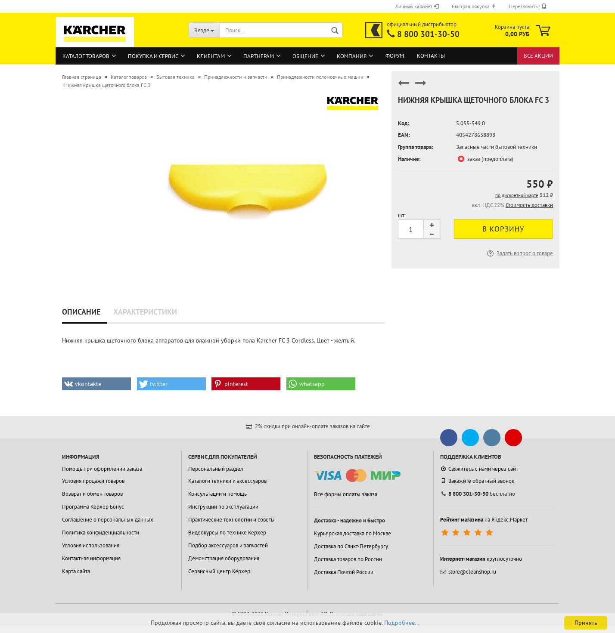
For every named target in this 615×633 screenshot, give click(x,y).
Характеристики (145, 312)
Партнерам (258, 56)
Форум (394, 55)
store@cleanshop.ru (468, 571)
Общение (305, 56)
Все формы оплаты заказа (345, 494)
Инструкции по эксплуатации (223, 506)
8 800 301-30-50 (428, 34)
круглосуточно (481, 558)
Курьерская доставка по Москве (352, 533)
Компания (352, 56)
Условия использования (90, 545)
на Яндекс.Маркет (484, 519)
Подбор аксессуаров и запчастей (228, 545)
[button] (96, 383)
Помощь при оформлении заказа (102, 468)
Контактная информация (91, 558)
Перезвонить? (528, 6)
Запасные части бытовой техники (496, 147)
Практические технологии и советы (231, 519)
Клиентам (211, 56)
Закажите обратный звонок (477, 481)
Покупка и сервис (153, 56)
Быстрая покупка (474, 6)
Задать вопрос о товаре (519, 253)
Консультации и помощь (217, 493)
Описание (81, 312)
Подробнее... (401, 623)
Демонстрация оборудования (223, 558)
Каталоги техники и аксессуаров (227, 481)
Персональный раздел (215, 468)
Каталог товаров (85, 56)
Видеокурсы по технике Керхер (227, 532)
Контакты (431, 55)
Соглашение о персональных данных (107, 519)
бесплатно (477, 493)
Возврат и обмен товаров (92, 493)
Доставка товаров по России (348, 559)
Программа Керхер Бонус (93, 506)
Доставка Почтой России (343, 572)
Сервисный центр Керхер (219, 571)
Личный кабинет (417, 6)
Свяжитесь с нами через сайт (479, 468)
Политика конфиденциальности (100, 532)
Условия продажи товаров (93, 481)
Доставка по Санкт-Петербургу (351, 546)
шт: (402, 215)
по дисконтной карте (516, 195)
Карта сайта (76, 571)
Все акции (538, 55)
